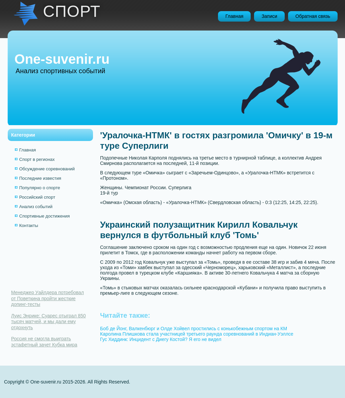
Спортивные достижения (44, 216)
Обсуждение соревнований (47, 168)
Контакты (28, 225)
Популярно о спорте (39, 187)
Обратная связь (312, 16)
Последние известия (40, 178)
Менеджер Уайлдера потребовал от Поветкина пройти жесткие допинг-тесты (47, 298)
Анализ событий (36, 206)
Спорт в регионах (37, 159)
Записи (269, 16)
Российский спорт (37, 197)
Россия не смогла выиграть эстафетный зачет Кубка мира (44, 341)
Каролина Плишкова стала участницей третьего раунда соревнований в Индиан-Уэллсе (196, 334)
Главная (234, 16)
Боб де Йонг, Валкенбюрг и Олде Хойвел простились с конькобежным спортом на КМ (193, 328)
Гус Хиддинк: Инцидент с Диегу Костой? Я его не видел (160, 339)
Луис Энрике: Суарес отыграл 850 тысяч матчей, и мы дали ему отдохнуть (48, 321)
